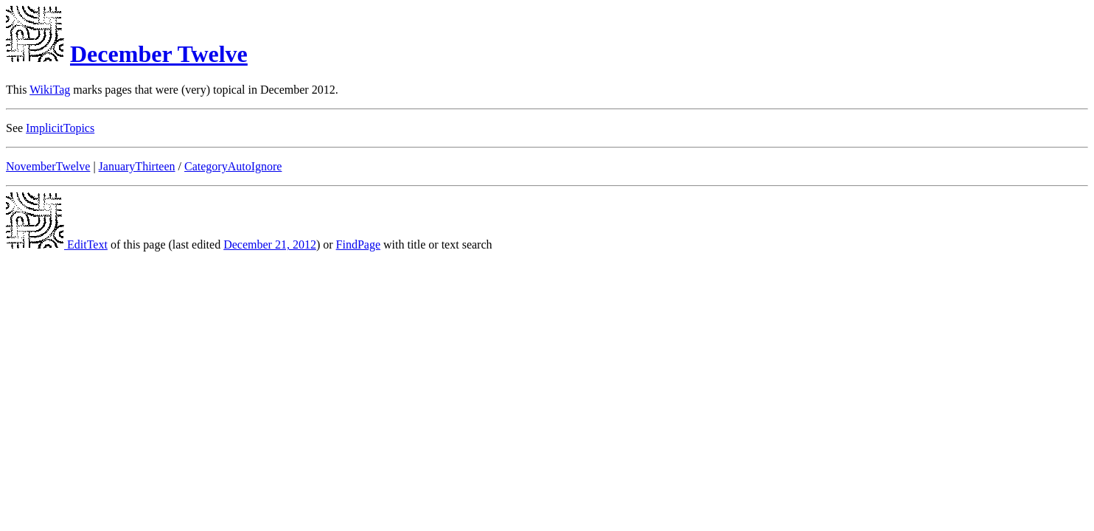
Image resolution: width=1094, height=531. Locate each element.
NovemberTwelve (48, 166)
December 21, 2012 (269, 244)
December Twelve (159, 54)
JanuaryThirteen (137, 166)
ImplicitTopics (60, 128)
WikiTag (49, 89)
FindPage (358, 244)
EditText (57, 244)
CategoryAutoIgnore (233, 166)
